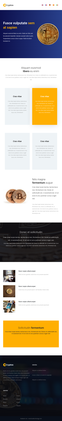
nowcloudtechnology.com (35, 418)
